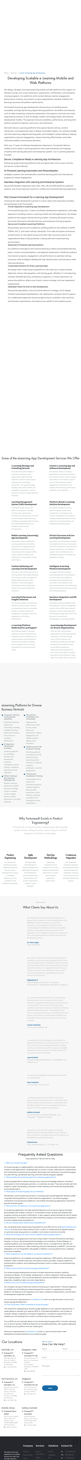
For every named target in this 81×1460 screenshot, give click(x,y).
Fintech (50, 1452)
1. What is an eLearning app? (15, 1163)
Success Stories (28, 1455)
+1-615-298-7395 (11, 1367)
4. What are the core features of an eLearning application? (27, 1206)
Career (25, 1458)
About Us (26, 1452)
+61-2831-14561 (31, 1425)
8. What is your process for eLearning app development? (26, 1268)
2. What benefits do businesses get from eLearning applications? (30, 1177)
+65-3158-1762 (31, 1394)
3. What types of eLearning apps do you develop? (24, 1192)
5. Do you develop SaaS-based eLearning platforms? (25, 1223)
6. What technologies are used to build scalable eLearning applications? (32, 1235)
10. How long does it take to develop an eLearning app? (26, 1304)
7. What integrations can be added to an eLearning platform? (28, 1254)
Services (14, 73)
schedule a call (38, 1299)
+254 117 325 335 (11, 1427)
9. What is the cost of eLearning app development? (24, 1283)
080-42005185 (30, 1371)
